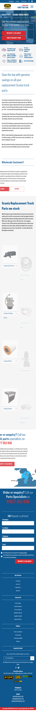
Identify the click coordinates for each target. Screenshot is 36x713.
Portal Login (23, 1)
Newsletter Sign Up (18, 613)
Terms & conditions (18, 632)
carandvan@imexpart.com (18, 701)
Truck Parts (6, 15)
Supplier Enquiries (18, 616)
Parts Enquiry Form (14, 38)
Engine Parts (18, 587)
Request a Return (18, 619)
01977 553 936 (23, 8)
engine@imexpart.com (18, 699)
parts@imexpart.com (18, 696)
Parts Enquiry (18, 603)
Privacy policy (18, 635)
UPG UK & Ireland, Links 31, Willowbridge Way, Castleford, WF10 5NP (18, 673)
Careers (17, 1)
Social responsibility (18, 638)
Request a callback (14, 33)
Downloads (11, 1)
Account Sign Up (18, 609)
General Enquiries (18, 606)
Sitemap (18, 641)
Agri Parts (18, 591)
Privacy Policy (23, 553)
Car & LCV (18, 584)
